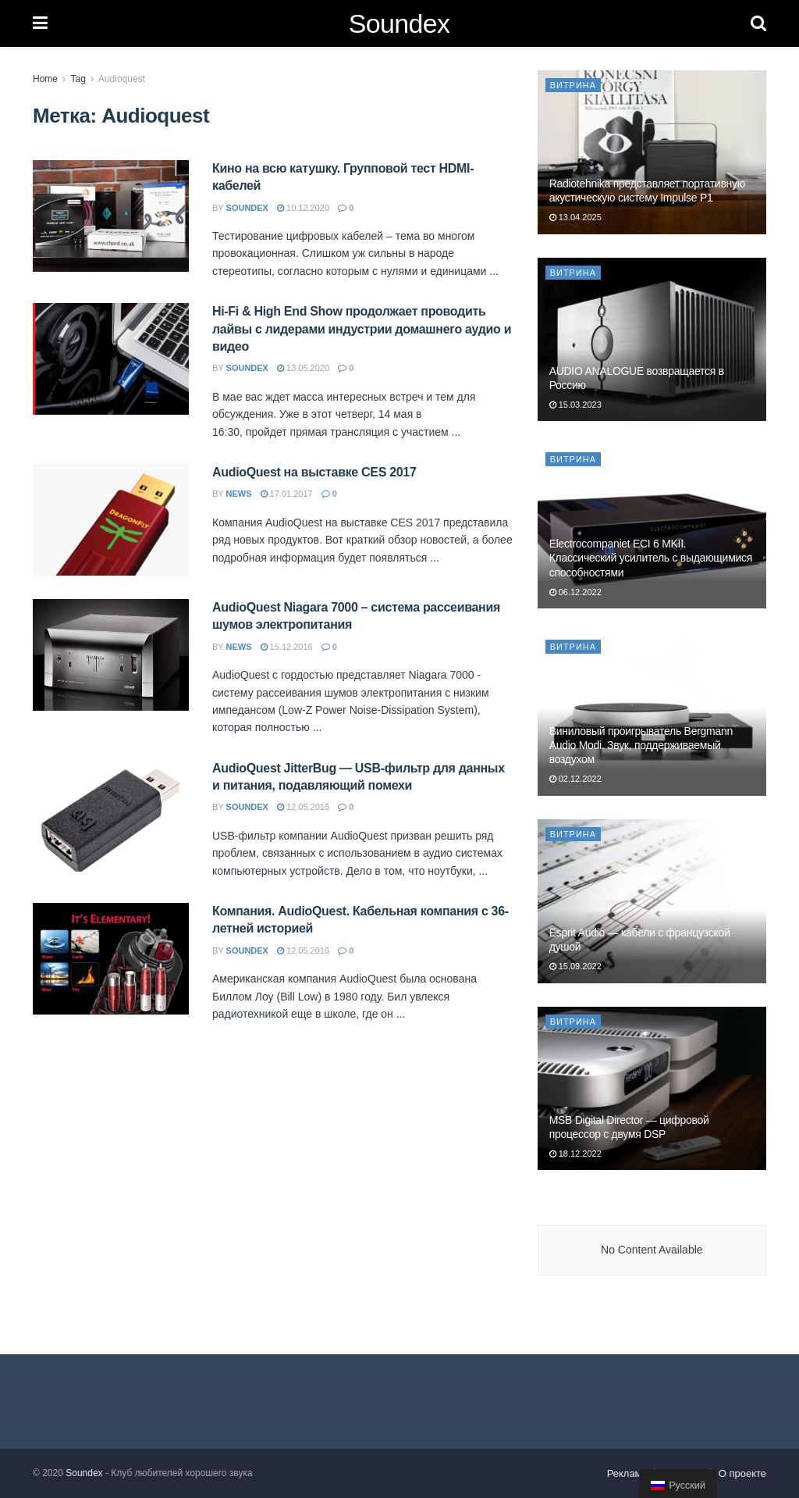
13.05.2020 (303, 368)
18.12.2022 (575, 1153)
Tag (77, 78)
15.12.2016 (287, 646)
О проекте (742, 1473)
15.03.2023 (575, 404)
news (239, 493)
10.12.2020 (303, 207)
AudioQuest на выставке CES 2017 (314, 472)
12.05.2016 (303, 806)
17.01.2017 (287, 493)
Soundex (399, 23)
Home (45, 78)
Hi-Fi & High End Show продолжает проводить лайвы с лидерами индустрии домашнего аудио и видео (361, 329)
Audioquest (121, 78)
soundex (247, 207)
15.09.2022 (575, 966)
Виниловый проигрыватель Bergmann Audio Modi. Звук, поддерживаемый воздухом (641, 745)
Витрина (573, 85)
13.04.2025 (575, 217)
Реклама (627, 1473)
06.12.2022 (575, 592)
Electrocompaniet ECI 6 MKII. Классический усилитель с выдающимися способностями (650, 557)
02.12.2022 (575, 778)
